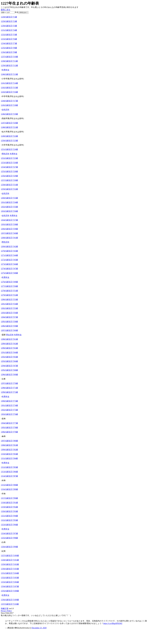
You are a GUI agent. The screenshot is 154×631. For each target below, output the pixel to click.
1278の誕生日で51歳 (9, 291)
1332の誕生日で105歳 (10, 578)
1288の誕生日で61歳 (9, 339)
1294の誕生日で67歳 (9, 366)
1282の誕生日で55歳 (9, 308)
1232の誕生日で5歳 (9, 35)
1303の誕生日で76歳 (9, 414)
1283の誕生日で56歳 (9, 313)
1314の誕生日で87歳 (9, 476)
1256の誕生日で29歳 (9, 176)
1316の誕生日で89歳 (9, 489)
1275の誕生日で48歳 (9, 273)
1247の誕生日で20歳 (9, 123)
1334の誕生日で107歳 (10, 586)
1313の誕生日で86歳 (9, 472)
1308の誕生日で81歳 (9, 445)
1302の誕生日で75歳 (9, 410)
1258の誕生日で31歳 (9, 185)
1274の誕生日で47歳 (9, 269)
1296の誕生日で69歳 (9, 374)
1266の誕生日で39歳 (9, 229)
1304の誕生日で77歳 (9, 423)
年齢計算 (4, 608)
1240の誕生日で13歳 (9, 74)
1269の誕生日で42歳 (9, 246)
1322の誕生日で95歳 (9, 520)
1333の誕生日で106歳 (10, 582)
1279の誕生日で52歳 (9, 295)
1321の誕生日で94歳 (9, 516)
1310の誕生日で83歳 (9, 454)
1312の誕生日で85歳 (9, 467)
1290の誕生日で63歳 (9, 348)
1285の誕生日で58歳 (9, 321)
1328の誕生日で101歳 (10, 560)
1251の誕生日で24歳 (9, 149)
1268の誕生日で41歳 (9, 238)
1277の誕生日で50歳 (9, 286)
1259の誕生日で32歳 (9, 189)
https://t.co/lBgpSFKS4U (112, 623)
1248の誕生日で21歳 (9, 127)
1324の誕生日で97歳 (9, 533)
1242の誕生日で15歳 (9, 88)
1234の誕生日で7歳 (9, 43)
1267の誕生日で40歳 (9, 233)
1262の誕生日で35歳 (9, 207)
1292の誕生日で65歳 (9, 357)
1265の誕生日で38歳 (9, 224)
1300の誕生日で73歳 (9, 401)
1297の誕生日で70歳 (9, 383)
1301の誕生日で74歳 (9, 405)
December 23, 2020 (39, 628)
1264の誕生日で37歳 (9, 220)
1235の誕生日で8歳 (9, 48)
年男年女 (5, 70)
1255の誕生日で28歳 (9, 171)
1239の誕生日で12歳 (9, 65)
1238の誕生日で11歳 (9, 61)
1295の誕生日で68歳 (9, 370)
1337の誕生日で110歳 (10, 604)
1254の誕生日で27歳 (9, 167)
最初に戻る (5, 10)
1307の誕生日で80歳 (9, 441)
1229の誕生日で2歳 (9, 21)
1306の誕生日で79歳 (9, 432)
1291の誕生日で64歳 (9, 352)
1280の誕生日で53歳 (9, 299)
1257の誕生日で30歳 (9, 180)
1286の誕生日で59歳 (9, 326)
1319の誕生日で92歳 (9, 507)
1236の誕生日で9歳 (9, 52)
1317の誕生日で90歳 (9, 498)
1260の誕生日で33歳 (9, 198)
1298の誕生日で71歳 (9, 388)
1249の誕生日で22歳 (9, 136)
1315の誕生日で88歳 (9, 485)
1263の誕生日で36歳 (9, 211)
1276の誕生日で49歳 (9, 282)
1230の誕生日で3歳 (9, 26)
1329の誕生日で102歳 (10, 564)
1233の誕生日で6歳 (9, 39)
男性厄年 (5, 154)
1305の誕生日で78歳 (9, 427)
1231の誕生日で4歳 (9, 30)
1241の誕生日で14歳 (9, 83)
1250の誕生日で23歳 (9, 140)
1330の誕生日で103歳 (10, 569)
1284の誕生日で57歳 (9, 317)
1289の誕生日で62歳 (9, 344)
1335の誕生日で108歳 (10, 591)
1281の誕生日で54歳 (9, 304)
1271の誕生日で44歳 (9, 255)
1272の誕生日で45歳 (9, 260)
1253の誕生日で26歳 (9, 163)
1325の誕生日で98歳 (9, 538)
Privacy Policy (6, 611)
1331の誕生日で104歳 (10, 573)
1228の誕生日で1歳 (9, 17)
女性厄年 (5, 110)
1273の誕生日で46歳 (9, 264)
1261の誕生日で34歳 (9, 202)
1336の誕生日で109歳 (10, 600)
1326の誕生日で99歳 (9, 547)
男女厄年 (10, 335)
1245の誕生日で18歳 (9, 105)
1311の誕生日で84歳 (9, 458)
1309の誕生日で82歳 (9, 450)
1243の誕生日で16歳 (9, 92)
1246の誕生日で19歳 (9, 114)
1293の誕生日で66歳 (9, 361)
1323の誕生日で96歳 (9, 525)
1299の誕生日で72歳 (9, 392)
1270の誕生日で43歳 (9, 251)
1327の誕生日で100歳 (10, 555)
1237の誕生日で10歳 (9, 57)
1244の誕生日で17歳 (9, 101)
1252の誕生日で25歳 (9, 158)
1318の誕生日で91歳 (9, 502)
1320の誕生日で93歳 (9, 511)
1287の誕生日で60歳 (9, 330)
